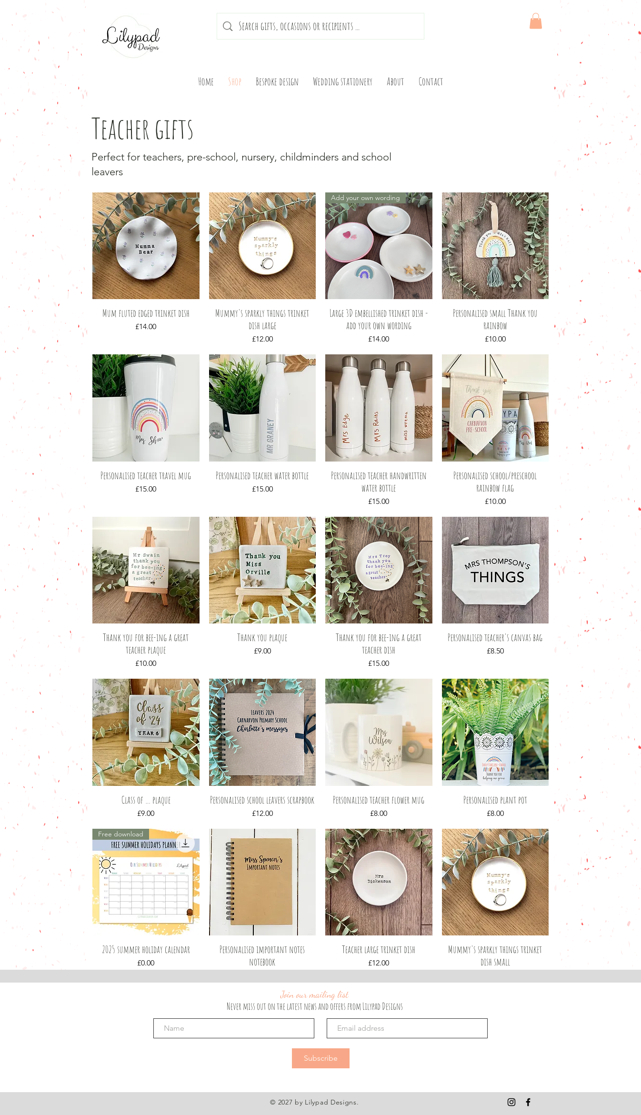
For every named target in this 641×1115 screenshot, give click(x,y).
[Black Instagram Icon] (511, 1102)
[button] (535, 21)
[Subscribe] (321, 1058)
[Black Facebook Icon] (528, 1102)
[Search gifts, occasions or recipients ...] (321, 26)
